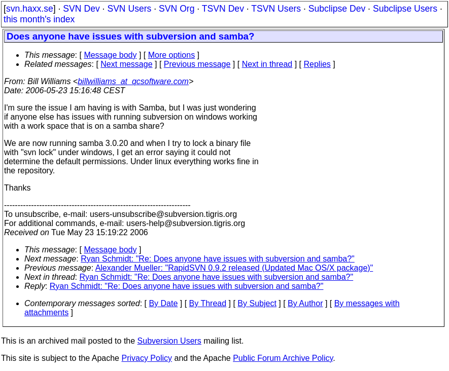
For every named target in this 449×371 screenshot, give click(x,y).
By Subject (256, 303)
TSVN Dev (223, 9)
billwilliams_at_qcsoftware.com (133, 81)
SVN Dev (81, 9)
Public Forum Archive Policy (283, 358)
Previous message (197, 64)
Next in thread (267, 64)
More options (171, 55)
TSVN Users (276, 9)
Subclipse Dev (336, 9)
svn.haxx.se (29, 9)
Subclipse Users (405, 9)
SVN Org (176, 9)
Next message (126, 64)
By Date (163, 303)
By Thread (208, 303)
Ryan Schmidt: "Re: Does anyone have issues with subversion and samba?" (218, 258)
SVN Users (129, 9)
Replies (317, 64)
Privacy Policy (146, 358)
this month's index (39, 19)
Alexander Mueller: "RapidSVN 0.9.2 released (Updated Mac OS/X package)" (234, 268)
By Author (305, 303)
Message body (110, 55)
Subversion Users (169, 341)
